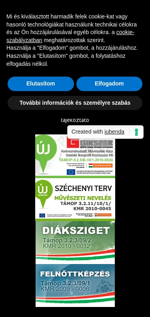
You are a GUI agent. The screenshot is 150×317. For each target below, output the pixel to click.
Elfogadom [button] (109, 83)
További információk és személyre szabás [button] (75, 103)
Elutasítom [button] (40, 83)
